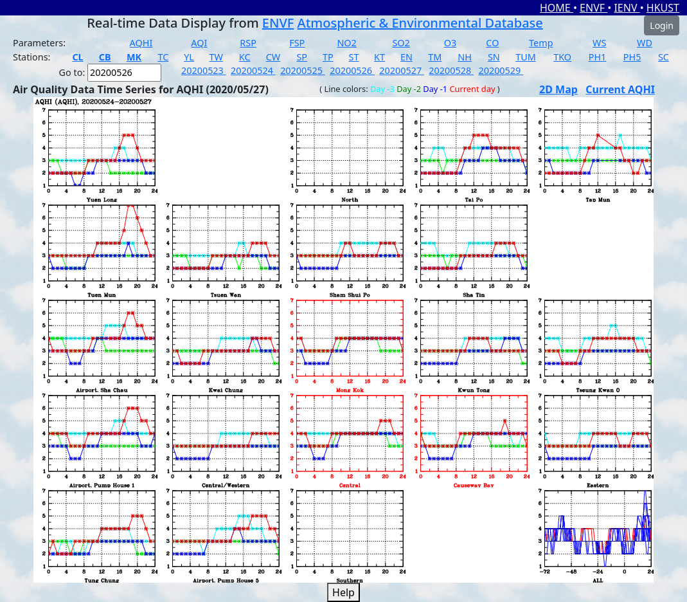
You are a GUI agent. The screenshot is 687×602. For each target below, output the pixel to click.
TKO (562, 57)
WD (644, 43)
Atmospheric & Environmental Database (420, 23)
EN (406, 57)
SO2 (400, 43)
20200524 (253, 70)
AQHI (141, 43)
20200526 (352, 70)
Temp (541, 43)
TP (328, 57)
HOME (556, 8)
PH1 (598, 57)
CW (273, 57)
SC (663, 57)
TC (162, 57)
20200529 (500, 70)
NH (465, 57)
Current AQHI (620, 89)
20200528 (451, 70)
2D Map (558, 89)
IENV (626, 8)
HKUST (663, 8)
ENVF (593, 8)
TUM (525, 57)
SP (301, 57)
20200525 (302, 70)
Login (662, 25)
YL (189, 57)
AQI (199, 43)
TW (215, 57)
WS (599, 43)
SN (494, 57)
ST (354, 57)
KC (245, 57)
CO (492, 43)
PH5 (632, 57)
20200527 (401, 70)
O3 (450, 43)
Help (343, 592)
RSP (248, 43)
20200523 (203, 70)
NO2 (346, 43)
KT (379, 57)
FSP (297, 43)
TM (435, 57)
